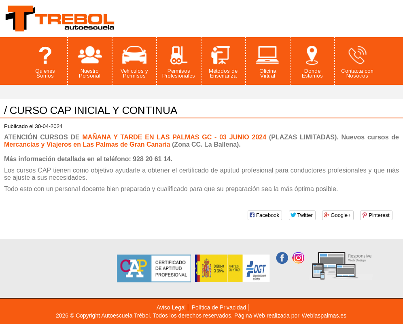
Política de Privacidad (219, 307)
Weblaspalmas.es (324, 315)
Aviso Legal (171, 307)
